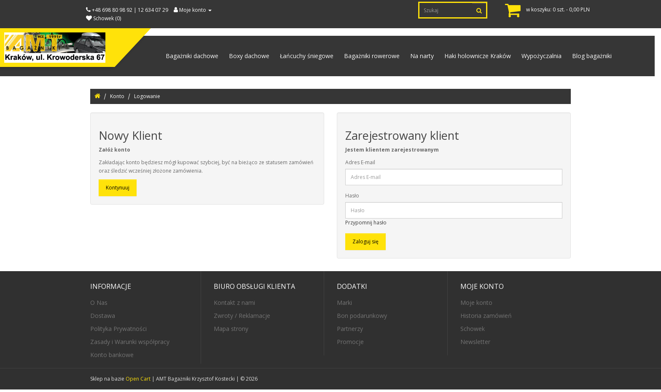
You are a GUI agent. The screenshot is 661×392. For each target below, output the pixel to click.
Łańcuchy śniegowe (299, 57)
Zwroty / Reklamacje (242, 318)
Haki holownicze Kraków (474, 57)
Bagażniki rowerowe (366, 57)
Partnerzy (350, 331)
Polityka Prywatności (118, 331)
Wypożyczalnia (539, 57)
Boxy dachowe (240, 57)
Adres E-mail (360, 165)
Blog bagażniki (591, 57)
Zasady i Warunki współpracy (129, 344)
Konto (117, 98)
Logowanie (147, 98)
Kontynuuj (117, 190)
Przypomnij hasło (366, 225)
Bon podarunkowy (362, 318)
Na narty (417, 57)
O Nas (98, 305)
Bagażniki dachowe (182, 57)
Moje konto (476, 305)
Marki (344, 305)
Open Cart (138, 381)
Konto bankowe (112, 357)
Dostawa (102, 318)
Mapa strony (231, 331)
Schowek (472, 331)
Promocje (350, 344)
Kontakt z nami (234, 305)
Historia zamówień (486, 318)
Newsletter (475, 344)
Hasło (352, 198)
